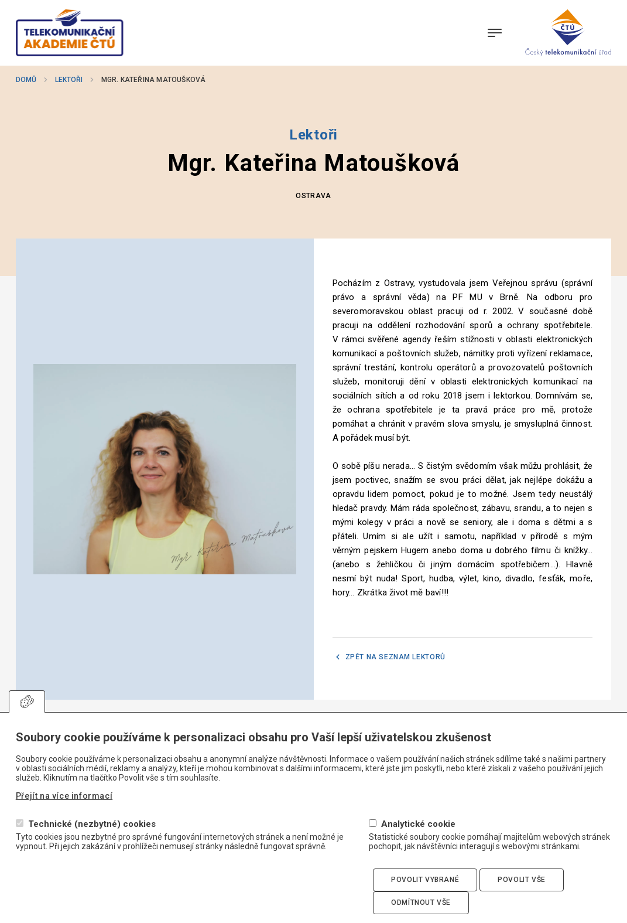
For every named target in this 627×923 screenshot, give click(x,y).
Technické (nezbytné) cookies (92, 835)
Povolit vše (522, 890)
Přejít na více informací (64, 807)
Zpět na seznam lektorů (395, 657)
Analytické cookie (418, 835)
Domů (26, 80)
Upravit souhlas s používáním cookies (27, 712)
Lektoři (69, 80)
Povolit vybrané (425, 890)
